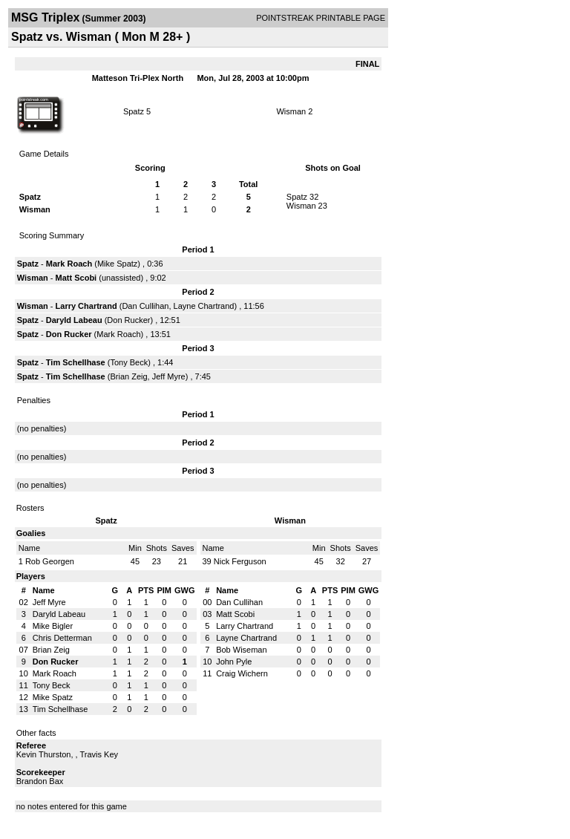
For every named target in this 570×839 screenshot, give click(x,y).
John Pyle (234, 661)
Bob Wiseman (241, 649)
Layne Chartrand (204, 305)
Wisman (291, 111)
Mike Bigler (53, 625)
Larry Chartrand (86, 305)
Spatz (133, 111)
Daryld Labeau (74, 320)
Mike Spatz (117, 263)
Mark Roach (69, 263)
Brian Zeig (128, 376)
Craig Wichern (242, 673)
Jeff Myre (169, 376)
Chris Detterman (62, 637)
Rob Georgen (49, 561)
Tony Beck (129, 362)
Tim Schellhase (75, 362)
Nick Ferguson (240, 561)
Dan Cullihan (145, 305)
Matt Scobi (76, 277)
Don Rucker (128, 320)
